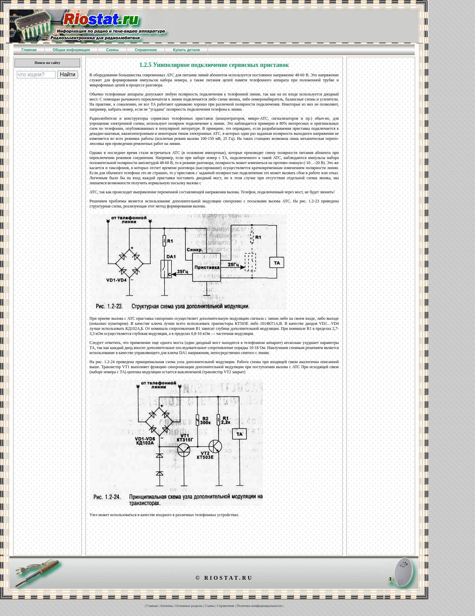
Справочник (225, 606)
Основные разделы (189, 606)
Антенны (166, 606)
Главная (152, 606)
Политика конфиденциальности (259, 606)
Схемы (210, 606)
